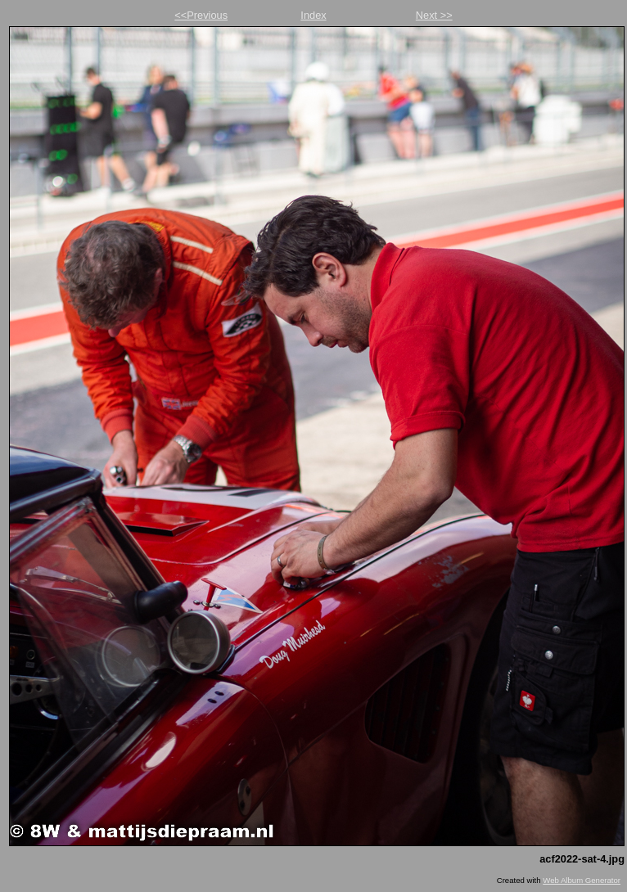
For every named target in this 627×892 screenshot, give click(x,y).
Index (313, 15)
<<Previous (201, 15)
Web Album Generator (581, 880)
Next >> (434, 15)
